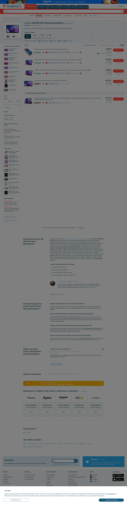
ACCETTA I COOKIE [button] (111, 500)
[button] (124, 489)
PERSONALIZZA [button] (15, 500)
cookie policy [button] (111, 494)
